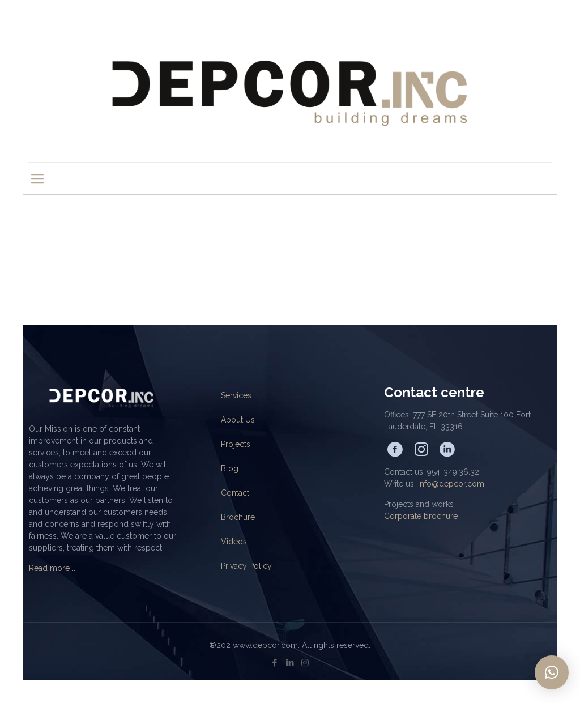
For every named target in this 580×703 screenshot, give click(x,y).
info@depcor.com (451, 483)
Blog (229, 468)
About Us (238, 419)
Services (236, 395)
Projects (235, 444)
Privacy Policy (246, 565)
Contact (235, 492)
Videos (234, 541)
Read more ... (53, 568)
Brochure (238, 517)
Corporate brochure (421, 516)
